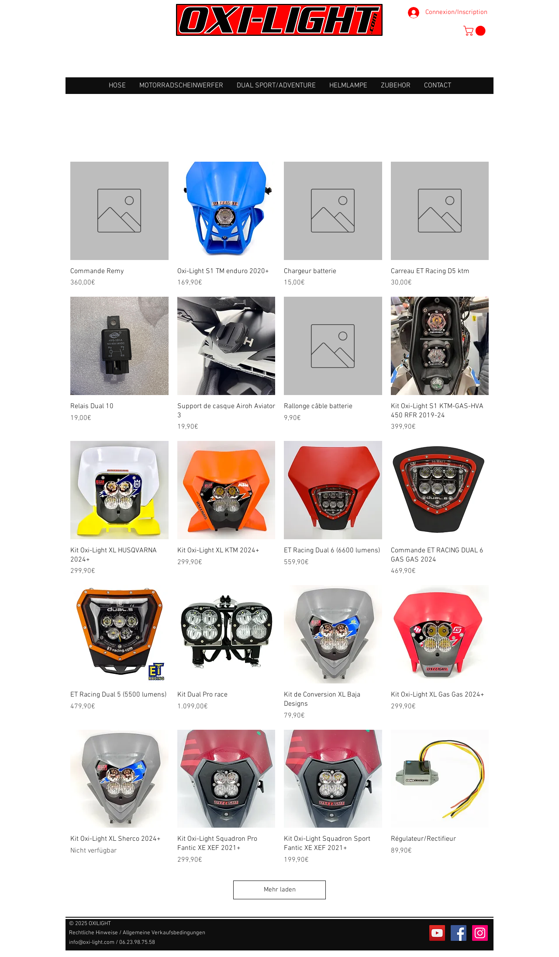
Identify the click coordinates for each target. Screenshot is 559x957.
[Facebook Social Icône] (458, 933)
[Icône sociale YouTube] (437, 933)
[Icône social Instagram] (480, 933)
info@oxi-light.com (91, 942)
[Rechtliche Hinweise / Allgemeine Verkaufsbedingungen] (137, 933)
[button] (475, 31)
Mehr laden (280, 890)
